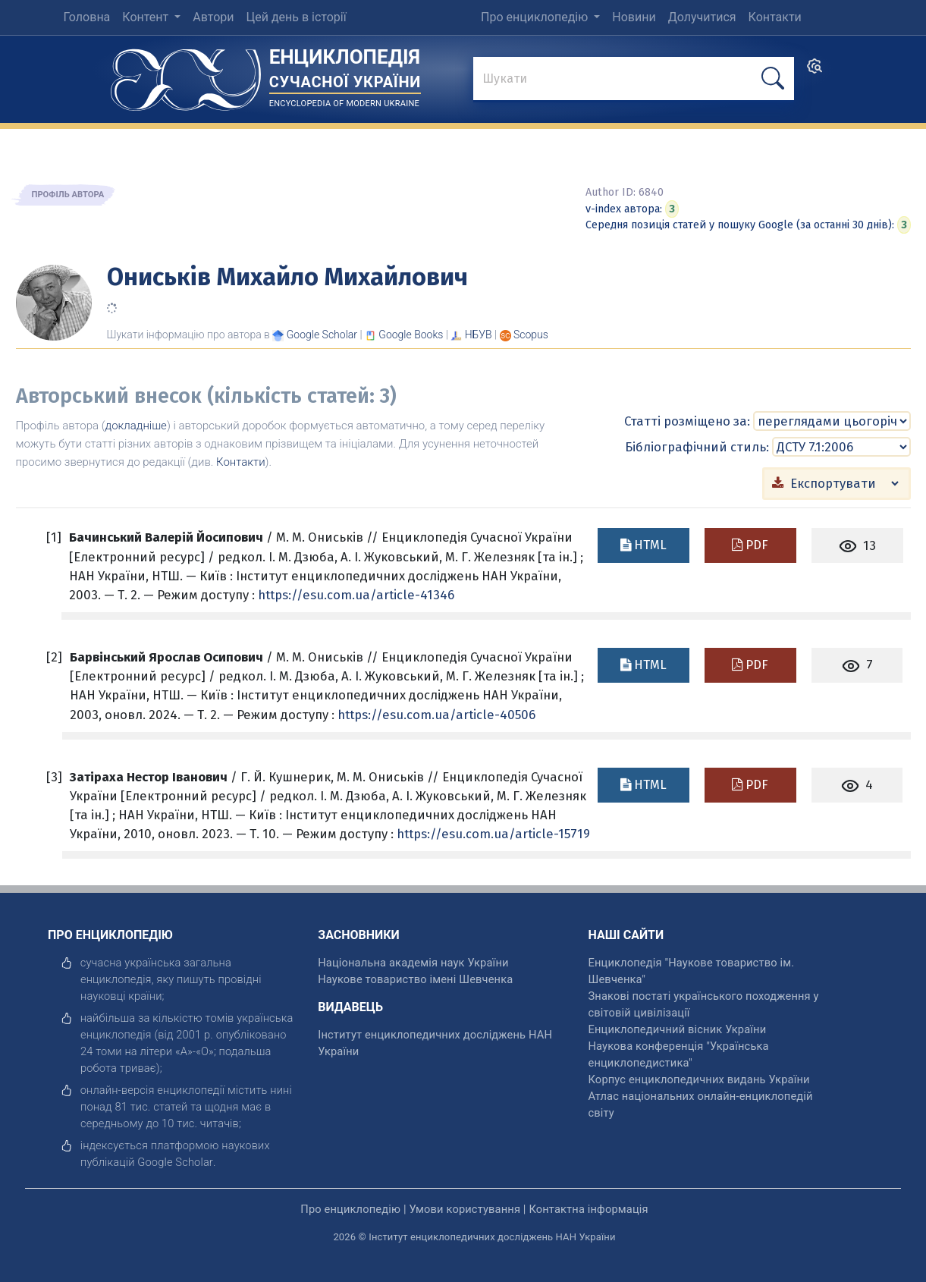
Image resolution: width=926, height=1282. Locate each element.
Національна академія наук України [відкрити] (413, 962)
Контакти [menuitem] (775, 17)
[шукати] (773, 78)
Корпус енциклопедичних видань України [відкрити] (699, 1079)
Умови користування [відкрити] (464, 1208)
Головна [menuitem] (86, 17)
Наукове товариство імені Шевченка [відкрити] (415, 978)
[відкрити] (175, 1161)
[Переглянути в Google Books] (410, 334)
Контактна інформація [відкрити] (588, 1208)
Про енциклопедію (536, 17)
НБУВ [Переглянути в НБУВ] (478, 334)
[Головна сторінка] (185, 75)
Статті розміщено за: (687, 420)
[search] (814, 71)
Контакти (240, 462)
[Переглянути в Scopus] (530, 334)
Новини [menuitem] (633, 17)
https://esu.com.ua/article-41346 (356, 594)
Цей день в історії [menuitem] (296, 17)
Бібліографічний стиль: (697, 446)
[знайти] (633, 79)
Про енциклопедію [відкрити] (350, 1208)
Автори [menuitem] (213, 17)
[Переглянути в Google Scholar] (322, 334)
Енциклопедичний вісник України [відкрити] (678, 1028)
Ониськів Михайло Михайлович (287, 276)
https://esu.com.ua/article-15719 (493, 833)
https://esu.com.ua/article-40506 (436, 713)
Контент (146, 17)
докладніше (136, 425)
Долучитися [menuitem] (702, 17)
